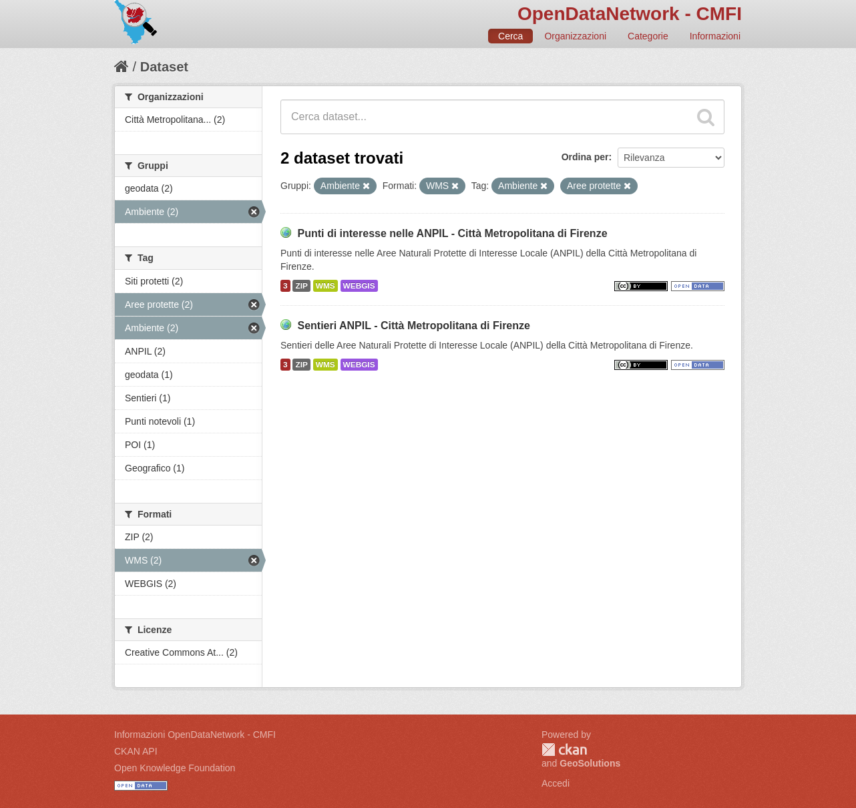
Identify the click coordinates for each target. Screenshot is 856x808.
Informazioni (715, 36)
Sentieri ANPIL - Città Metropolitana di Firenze (413, 325)
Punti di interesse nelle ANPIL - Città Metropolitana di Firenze (452, 233)
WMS (325, 285)
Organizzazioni (575, 36)
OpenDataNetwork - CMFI (629, 13)
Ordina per (585, 157)
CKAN (564, 750)
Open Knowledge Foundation (174, 768)
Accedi (556, 783)
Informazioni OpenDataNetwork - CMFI (195, 734)
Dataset (164, 66)
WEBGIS (359, 285)
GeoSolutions (590, 763)
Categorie (648, 36)
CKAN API (136, 751)
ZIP (301, 285)
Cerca (510, 36)
